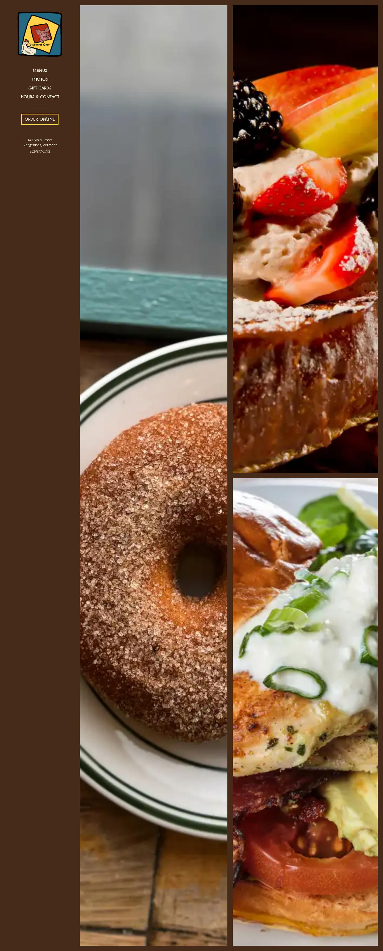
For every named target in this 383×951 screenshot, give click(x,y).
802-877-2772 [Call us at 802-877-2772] (40, 151)
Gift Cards (39, 88)
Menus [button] (40, 70)
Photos (40, 79)
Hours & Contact (40, 96)
